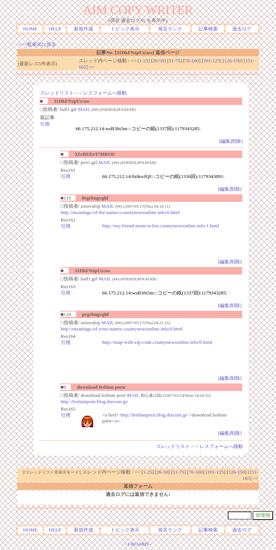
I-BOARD (138, 544)
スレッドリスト (57, 93)
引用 (45, 124)
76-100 (192, 60)
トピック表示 (125, 29)
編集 (225, 141)
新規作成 (83, 29)
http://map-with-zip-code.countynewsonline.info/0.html (157, 342)
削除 (236, 141)
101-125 (211, 60)
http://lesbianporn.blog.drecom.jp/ (94, 401)
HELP (55, 29)
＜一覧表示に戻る (36, 44)
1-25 (143, 60)
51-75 (174, 60)
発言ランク (170, 29)
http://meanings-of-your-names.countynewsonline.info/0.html (122, 329)
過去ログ (242, 29)
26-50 (158, 60)
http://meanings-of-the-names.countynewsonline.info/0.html (120, 212)
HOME (30, 29)
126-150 (232, 60)
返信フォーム (138, 486)
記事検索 (208, 29)
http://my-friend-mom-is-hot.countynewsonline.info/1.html (160, 225)
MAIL (84, 109)
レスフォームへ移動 (104, 93)
